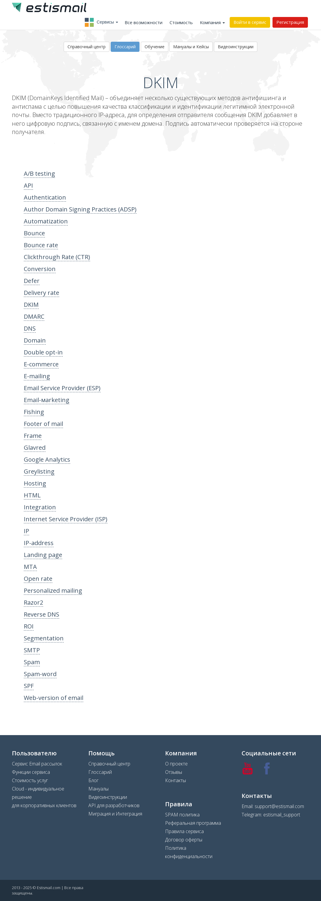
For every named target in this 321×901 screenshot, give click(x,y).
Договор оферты (183, 839)
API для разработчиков (114, 805)
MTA (30, 567)
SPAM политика (182, 814)
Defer (32, 281)
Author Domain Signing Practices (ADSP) (80, 209)
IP (26, 531)
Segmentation (44, 638)
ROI (29, 626)
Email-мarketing (46, 400)
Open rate (38, 579)
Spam (32, 662)
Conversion (40, 269)
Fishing (34, 412)
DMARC (34, 316)
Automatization (46, 221)
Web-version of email (53, 698)
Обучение (155, 46)
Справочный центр (87, 46)
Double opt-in (43, 352)
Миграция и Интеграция (115, 813)
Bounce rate (41, 245)
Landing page (43, 555)
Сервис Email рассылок (37, 763)
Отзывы (173, 772)
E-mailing (37, 376)
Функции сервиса (31, 772)
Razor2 (33, 602)
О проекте (176, 763)
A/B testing (39, 173)
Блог (93, 780)
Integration (40, 507)
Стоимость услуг (30, 780)
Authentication (45, 197)
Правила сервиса (184, 831)
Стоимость (181, 22)
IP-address (39, 543)
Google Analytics (47, 459)
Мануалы (98, 788)
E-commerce (41, 364)
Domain (35, 340)
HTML (32, 495)
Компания (212, 22)
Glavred (35, 448)
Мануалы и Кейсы (191, 46)
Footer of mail (43, 424)
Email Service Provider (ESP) (62, 388)
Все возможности (143, 22)
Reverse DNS (41, 614)
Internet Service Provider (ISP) (65, 519)
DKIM (31, 305)
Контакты (175, 780)
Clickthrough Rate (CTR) (57, 257)
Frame (33, 436)
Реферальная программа (193, 823)
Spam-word (40, 674)
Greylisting (39, 471)
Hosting (35, 483)
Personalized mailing (53, 590)
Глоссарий (125, 46)
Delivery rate (41, 293)
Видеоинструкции (235, 46)
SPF (29, 686)
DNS (30, 328)
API (28, 185)
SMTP (32, 650)
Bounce (34, 233)
